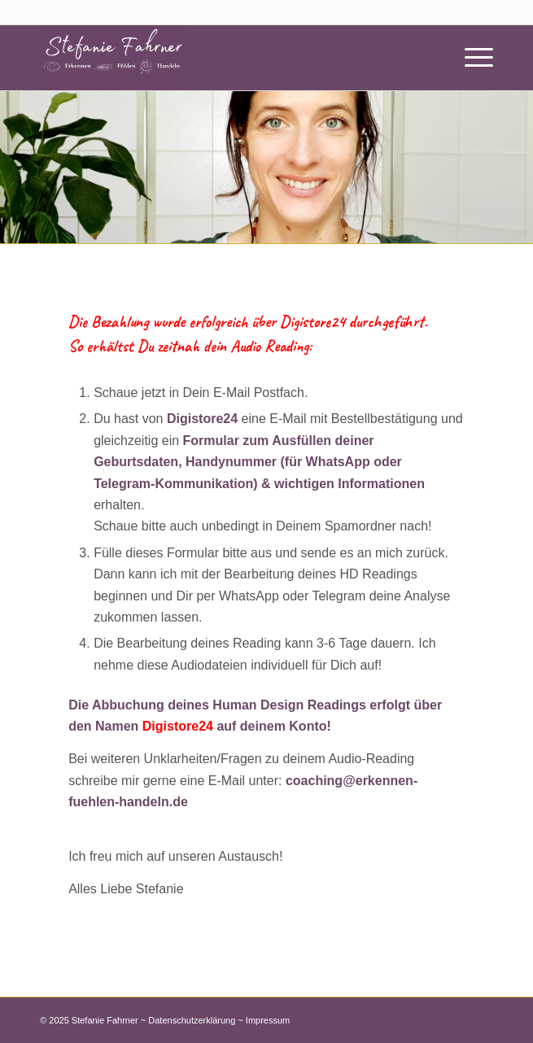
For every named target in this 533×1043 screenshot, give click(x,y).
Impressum (268, 1020)
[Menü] (470, 57)
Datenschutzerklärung (191, 1020)
